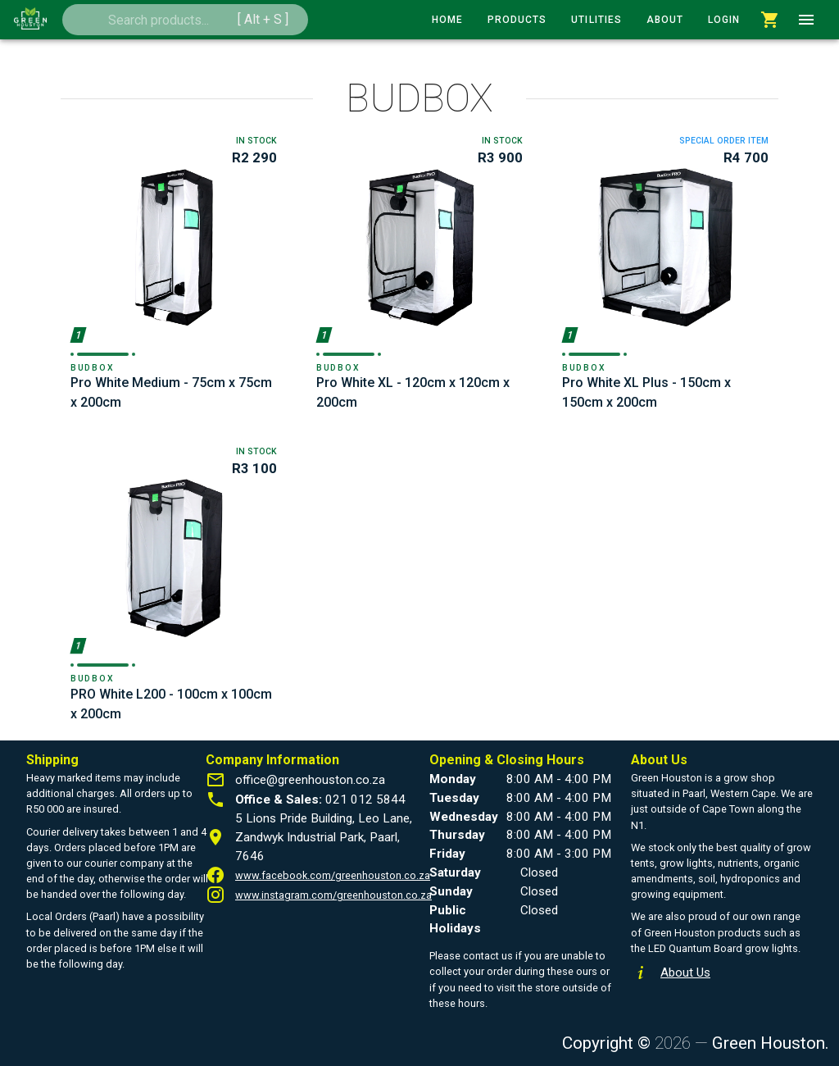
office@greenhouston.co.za (310, 779)
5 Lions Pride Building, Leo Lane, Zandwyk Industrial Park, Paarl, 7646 (323, 837)
